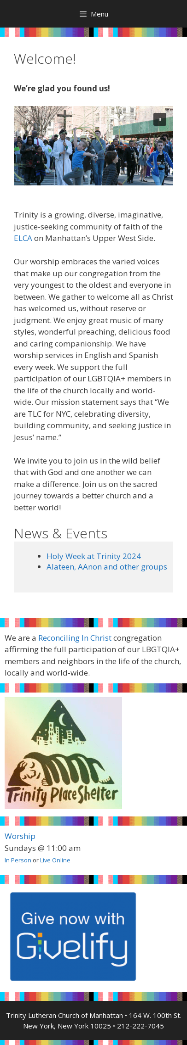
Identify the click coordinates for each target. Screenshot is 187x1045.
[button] (159, 119)
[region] (93, 145)
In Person (18, 860)
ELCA (23, 238)
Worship (20, 836)
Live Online (55, 860)
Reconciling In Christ (74, 637)
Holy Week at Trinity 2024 (94, 556)
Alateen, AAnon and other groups (107, 566)
